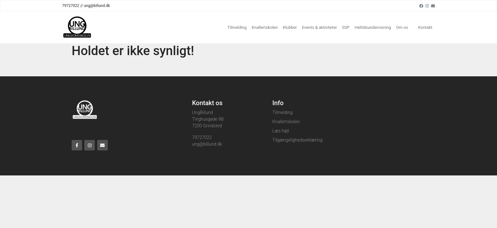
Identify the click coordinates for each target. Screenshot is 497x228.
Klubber (290, 27)
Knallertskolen (265, 27)
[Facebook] (421, 5)
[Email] (433, 5)
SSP (346, 27)
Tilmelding (237, 27)
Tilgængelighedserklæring (297, 139)
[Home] (77, 27)
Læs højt (280, 130)
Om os (402, 27)
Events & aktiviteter (319, 27)
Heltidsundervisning (373, 27)
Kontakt (425, 27)
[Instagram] (427, 5)
